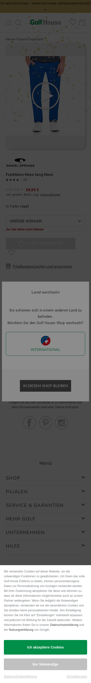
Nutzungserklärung (21, 629)
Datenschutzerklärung (64, 625)
